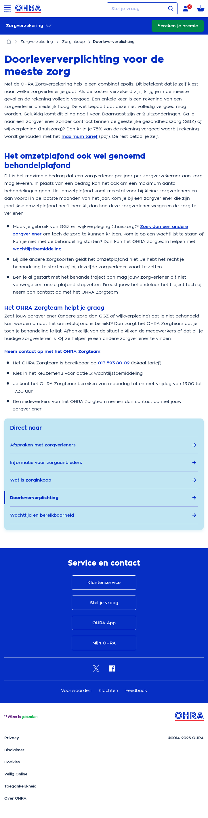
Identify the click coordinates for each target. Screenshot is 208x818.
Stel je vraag (104, 603)
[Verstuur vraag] (171, 9)
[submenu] (29, 26)
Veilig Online (15, 774)
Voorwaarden (77, 690)
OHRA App (104, 623)
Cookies (12, 762)
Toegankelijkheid (20, 786)
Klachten (109, 690)
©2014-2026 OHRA (186, 737)
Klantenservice (104, 582)
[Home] (8, 41)
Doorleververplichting (103, 497)
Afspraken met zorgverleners (103, 445)
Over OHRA (15, 798)
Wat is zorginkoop (103, 480)
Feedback (136, 690)
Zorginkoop (73, 41)
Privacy (11, 737)
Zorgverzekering (36, 41)
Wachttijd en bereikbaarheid (103, 515)
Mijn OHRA (104, 643)
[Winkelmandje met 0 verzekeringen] (201, 8)
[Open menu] (7, 9)
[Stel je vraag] (142, 8)
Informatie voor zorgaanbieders (103, 462)
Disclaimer (14, 749)
